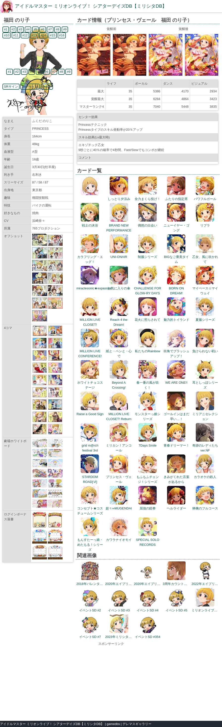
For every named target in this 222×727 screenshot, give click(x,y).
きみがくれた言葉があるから (176, 477)
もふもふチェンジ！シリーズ (147, 477)
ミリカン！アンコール (119, 445)
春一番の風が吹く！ (147, 382)
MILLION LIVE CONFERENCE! (90, 351)
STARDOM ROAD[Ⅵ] (90, 477)
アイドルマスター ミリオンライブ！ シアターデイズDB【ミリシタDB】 (91, 6)
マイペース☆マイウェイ (205, 288)
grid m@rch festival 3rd (90, 445)
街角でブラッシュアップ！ (176, 351)
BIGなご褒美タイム (176, 257)
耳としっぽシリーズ (205, 382)
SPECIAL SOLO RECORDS (147, 540)
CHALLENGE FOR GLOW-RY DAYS (147, 288)
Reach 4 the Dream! (119, 319)
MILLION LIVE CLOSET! (90, 319)
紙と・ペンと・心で (119, 351)
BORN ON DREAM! (176, 288)
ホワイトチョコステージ (90, 382)
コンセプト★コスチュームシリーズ (90, 508)
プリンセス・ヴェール (119, 477)
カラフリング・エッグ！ (90, 257)
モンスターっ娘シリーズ (147, 414)
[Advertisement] (111, 681)
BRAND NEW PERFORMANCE (118, 225)
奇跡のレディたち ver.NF (206, 445)
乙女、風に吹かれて (205, 257)
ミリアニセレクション (205, 414)
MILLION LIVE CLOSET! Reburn (118, 414)
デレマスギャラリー (137, 724)
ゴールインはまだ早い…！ (176, 414)
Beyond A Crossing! (119, 382)
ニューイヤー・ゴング (176, 225)
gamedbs (113, 724)
